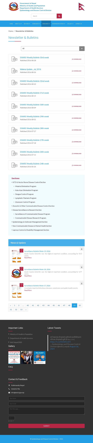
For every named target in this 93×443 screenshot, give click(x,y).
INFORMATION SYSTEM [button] (58, 23)
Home (10, 31)
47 (64, 305)
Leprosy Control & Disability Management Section (31, 230)
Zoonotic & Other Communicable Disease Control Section (33, 206)
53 (21, 309)
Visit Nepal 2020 (16, 342)
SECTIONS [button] (27, 23)
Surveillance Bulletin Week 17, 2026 (37, 286)
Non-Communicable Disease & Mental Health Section (32, 226)
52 (16, 309)
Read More (28, 258)
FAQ (10, 366)
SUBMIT (47, 426)
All (53, 48)
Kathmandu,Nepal (17, 385)
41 (33, 305)
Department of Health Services (21, 338)
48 (69, 305)
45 (54, 305)
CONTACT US (79, 23)
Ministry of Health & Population (21, 334)
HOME (11, 23)
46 (59, 305)
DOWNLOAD (76, 59)
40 (28, 305)
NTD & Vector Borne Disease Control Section (29, 182)
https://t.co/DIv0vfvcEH (60, 342)
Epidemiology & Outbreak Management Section (30, 222)
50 (80, 305)
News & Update (18, 242)
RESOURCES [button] (46, 23)
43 (43, 305)
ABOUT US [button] (18, 23)
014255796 (15, 389)
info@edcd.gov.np (17, 392)
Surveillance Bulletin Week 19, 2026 (37, 251)
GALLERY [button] (70, 23)
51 (11, 309)
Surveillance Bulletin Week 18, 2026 (37, 269)
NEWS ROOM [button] (36, 23)
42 (38, 305)
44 (48, 305)
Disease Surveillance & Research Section (27, 210)
